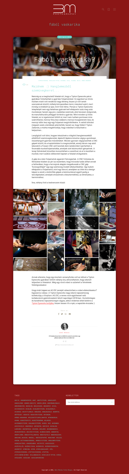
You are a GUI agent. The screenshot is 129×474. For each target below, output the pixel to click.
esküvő (26, 415)
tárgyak (27, 449)
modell (32, 438)
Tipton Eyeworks (35, 452)
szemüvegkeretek (52, 446)
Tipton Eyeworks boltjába (43, 303)
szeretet (18, 449)
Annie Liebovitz (30, 403)
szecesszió (50, 443)
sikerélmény (31, 443)
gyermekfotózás (21, 423)
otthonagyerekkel (27, 440)
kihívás (35, 429)
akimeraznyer (26, 400)
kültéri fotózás (33, 432)
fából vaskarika (86, 80)
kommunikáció (53, 429)
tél (52, 449)
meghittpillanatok (32, 435)
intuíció (46, 426)
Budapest (47, 406)
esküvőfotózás (36, 415)
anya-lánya (42, 403)
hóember (56, 423)
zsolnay (27, 458)
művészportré (42, 438)
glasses (74, 80)
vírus (59, 455)
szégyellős (19, 446)
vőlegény (18, 458)
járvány (18, 429)
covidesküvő (19, 409)
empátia (56, 412)
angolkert (52, 400)
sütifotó (41, 443)
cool (68, 80)
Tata (33, 449)
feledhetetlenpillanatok (38, 417)
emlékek (38, 412)
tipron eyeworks (43, 80)
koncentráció (20, 432)
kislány (43, 429)
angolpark (19, 403)
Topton (45, 452)
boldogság (38, 406)
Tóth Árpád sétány (22, 455)
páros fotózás (42, 440)
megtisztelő (45, 435)
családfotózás (39, 409)
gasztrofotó (26, 420)
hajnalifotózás (35, 423)
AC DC (79, 80)
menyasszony (56, 435)
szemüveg (40, 446)
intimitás (38, 426)
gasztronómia (38, 420)
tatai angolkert (42, 449)
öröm (17, 440)
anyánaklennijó (54, 403)
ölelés (59, 438)
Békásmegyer (20, 406)
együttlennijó (28, 412)
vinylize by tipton (54, 80)
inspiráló (29, 426)
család (29, 409)
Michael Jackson (21, 438)
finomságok (53, 417)
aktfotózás (42, 400)
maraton (55, 432)
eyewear (63, 80)
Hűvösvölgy (19, 426)
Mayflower (19, 435)
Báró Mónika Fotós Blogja (63, 470)
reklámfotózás (54, 440)
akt (34, 400)
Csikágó (18, 412)
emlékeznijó (47, 412)
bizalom (29, 406)
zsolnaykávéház (38, 458)
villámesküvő (35, 455)
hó (50, 423)
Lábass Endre (45, 432)
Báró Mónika (64, 332)
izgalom (54, 426)
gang (17, 420)
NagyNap (52, 438)
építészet (18, 415)
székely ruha (30, 446)
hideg (45, 423)
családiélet (51, 409)
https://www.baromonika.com (64, 345)
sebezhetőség (20, 443)
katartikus (27, 429)
